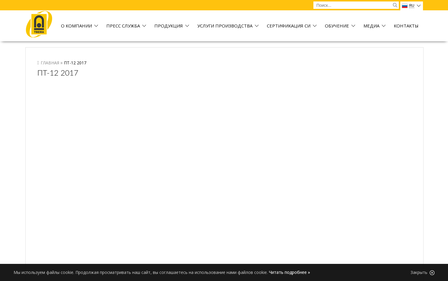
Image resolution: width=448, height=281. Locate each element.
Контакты (406, 26)
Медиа (371, 26)
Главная (50, 63)
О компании (76, 26)
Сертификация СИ (288, 26)
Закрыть (422, 272)
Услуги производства (224, 26)
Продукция (168, 26)
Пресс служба (123, 26)
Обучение (337, 26)
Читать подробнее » (289, 272)
